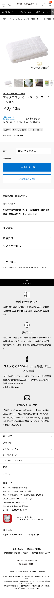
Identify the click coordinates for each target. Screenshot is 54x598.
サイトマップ (34, 535)
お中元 (37, 12)
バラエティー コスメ (25, 12)
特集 (5, 466)
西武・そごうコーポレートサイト (16, 491)
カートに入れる (27, 167)
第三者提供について (41, 553)
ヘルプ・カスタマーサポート (14, 535)
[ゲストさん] (44, 4)
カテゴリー (8, 435)
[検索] (10, 4)
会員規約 (17, 549)
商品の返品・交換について (15, 195)
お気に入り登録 (28, 178)
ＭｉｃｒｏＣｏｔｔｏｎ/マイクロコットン (24, 19)
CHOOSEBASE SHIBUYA (12, 502)
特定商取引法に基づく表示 (16, 553)
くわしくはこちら (11, 387)
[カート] (50, 4)
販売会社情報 (33, 549)
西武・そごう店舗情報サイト (14, 487)
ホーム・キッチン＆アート (28, 267)
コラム (6, 473)
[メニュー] (3, 4)
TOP (4, 19)
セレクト (12, 267)
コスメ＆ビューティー (9, 12)
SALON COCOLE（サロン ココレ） (16, 498)
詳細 (35, 118)
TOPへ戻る (27, 284)
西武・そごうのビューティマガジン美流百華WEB (22, 495)
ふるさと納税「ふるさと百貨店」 (16, 506)
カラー (6, 150)
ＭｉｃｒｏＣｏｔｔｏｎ (14, 93)
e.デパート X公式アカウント (14, 510)
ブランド (7, 442)
